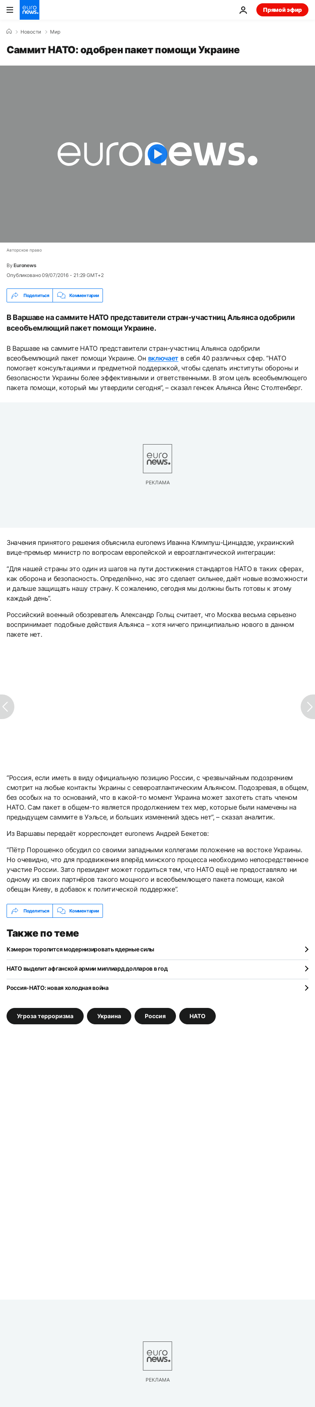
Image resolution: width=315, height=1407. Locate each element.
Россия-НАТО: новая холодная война (58, 987)
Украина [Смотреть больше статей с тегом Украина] (109, 1015)
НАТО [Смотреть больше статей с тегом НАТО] (197, 1015)
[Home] (9, 31)
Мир (55, 32)
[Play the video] (157, 154)
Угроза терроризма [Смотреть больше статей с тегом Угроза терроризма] (45, 1015)
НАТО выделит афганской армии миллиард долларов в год (87, 968)
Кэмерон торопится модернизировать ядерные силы (80, 949)
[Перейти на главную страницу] (29, 10)
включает (163, 358)
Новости (31, 32)
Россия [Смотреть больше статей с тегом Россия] (155, 1015)
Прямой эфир (282, 9)
